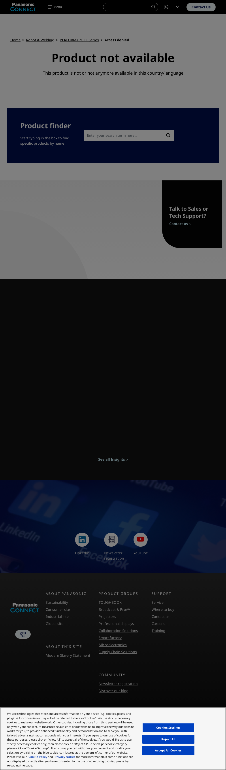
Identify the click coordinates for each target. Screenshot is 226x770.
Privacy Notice (65, 757)
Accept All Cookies (168, 750)
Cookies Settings (168, 728)
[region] (113, 738)
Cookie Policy (37, 757)
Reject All (168, 739)
